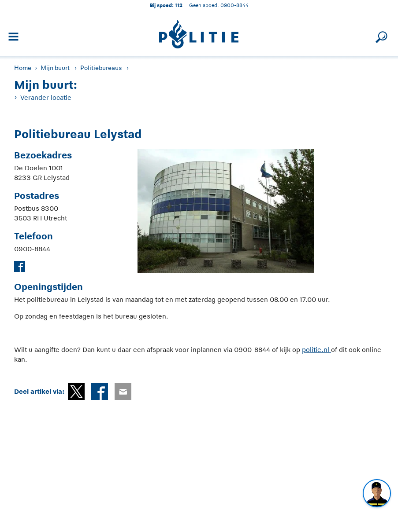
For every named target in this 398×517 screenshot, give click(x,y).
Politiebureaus (101, 68)
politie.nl (316, 349)
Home (22, 68)
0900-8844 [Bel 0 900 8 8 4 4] (234, 5)
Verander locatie (45, 97)
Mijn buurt (55, 68)
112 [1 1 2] (178, 5)
